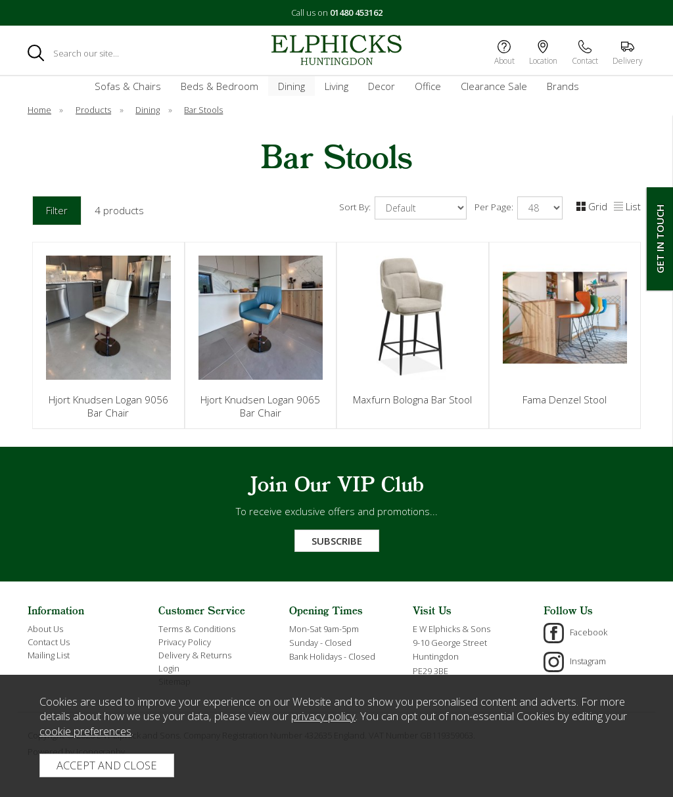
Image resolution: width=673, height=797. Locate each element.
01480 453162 (356, 12)
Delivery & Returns (194, 655)
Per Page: (519, 207)
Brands (563, 86)
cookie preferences (85, 731)
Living (336, 86)
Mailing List (49, 655)
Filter (57, 210)
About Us (45, 629)
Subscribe (337, 540)
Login (168, 668)
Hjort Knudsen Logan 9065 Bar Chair (260, 406)
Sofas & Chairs (128, 86)
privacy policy (323, 715)
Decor (381, 86)
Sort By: (403, 207)
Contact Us (49, 642)
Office (428, 86)
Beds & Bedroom (219, 86)
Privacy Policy (184, 642)
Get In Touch (659, 238)
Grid (591, 206)
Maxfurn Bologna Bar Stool (412, 399)
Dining (291, 86)
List (627, 206)
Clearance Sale (494, 86)
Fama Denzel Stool (564, 399)
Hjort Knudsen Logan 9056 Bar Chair (108, 406)
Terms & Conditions (196, 629)
